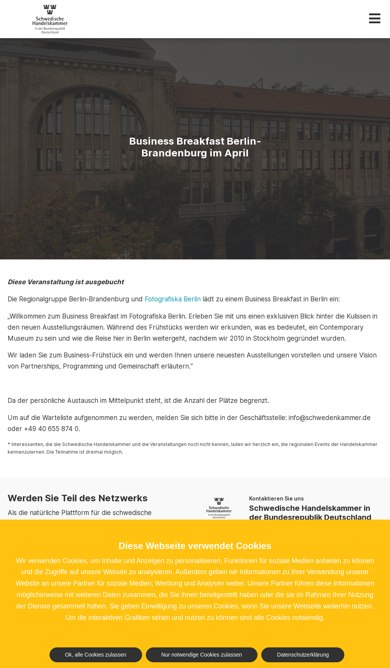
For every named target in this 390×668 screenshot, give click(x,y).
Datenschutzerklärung (303, 655)
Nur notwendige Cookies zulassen (201, 655)
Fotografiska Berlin (173, 299)
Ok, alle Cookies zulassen (95, 655)
